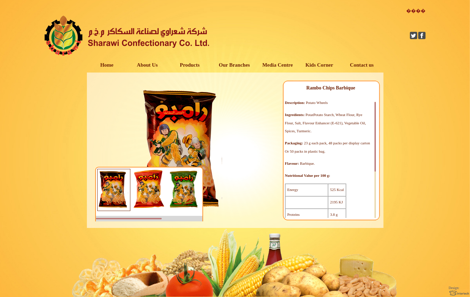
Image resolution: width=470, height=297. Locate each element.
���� (416, 10)
